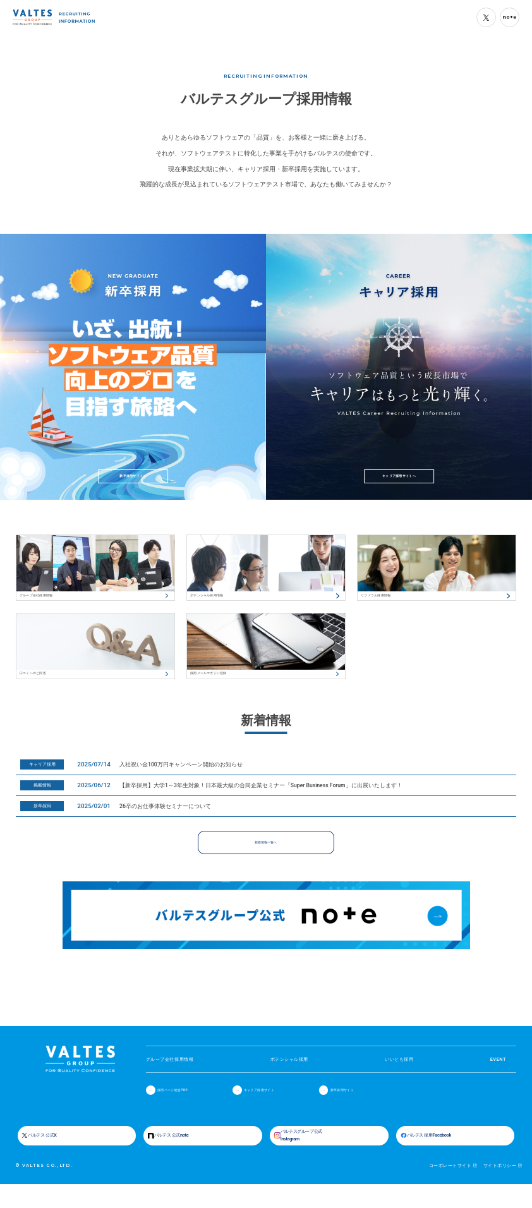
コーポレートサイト (450, 1190)
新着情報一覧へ (266, 858)
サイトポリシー (499, 1190)
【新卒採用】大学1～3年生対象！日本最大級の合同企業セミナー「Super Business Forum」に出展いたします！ (260, 801)
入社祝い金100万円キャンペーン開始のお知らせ (181, 780)
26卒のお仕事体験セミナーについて (165, 822)
